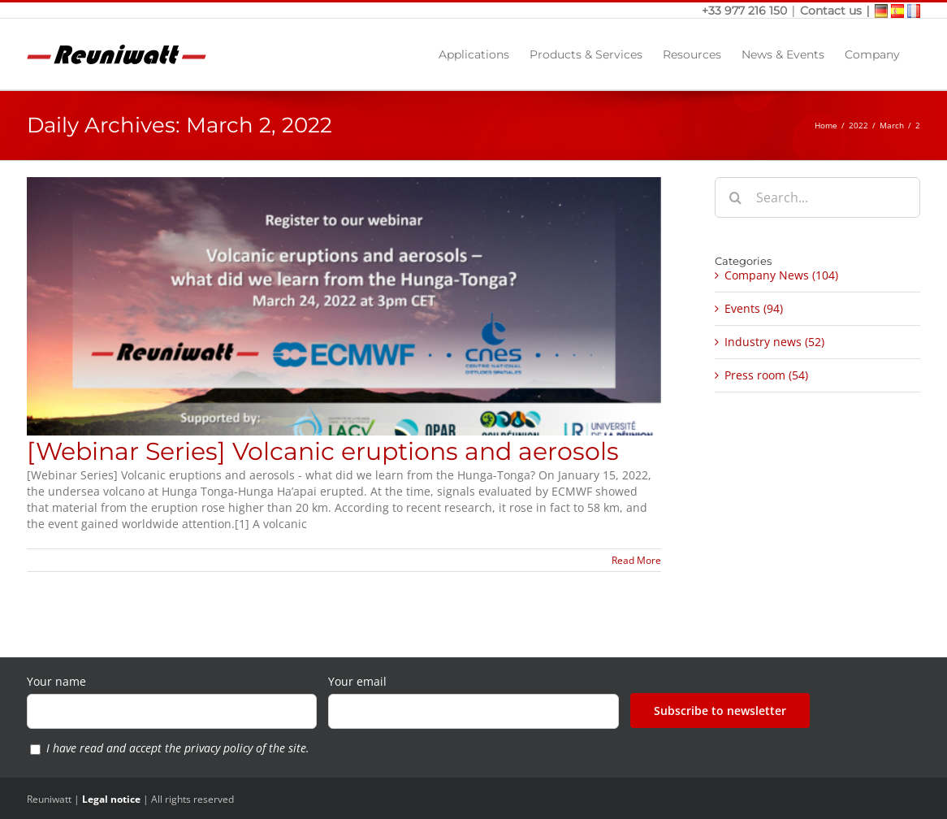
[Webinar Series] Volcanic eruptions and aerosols (323, 451)
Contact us (831, 10)
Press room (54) (766, 375)
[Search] (735, 197)
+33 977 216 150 (746, 10)
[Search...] (817, 197)
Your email (357, 681)
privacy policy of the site (245, 748)
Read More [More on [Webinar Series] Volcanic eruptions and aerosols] (636, 560)
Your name (56, 681)
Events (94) (753, 308)
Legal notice (111, 799)
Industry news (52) (774, 341)
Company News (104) (781, 275)
